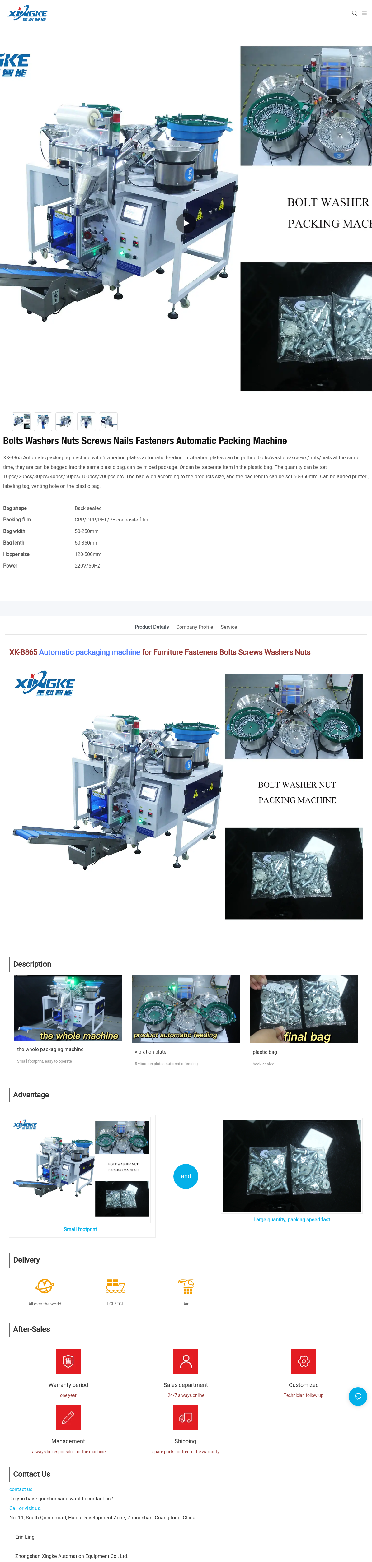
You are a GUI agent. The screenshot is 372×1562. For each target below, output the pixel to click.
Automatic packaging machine (89, 652)
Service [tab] (229, 627)
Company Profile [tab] (194, 627)
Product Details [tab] (152, 627)
